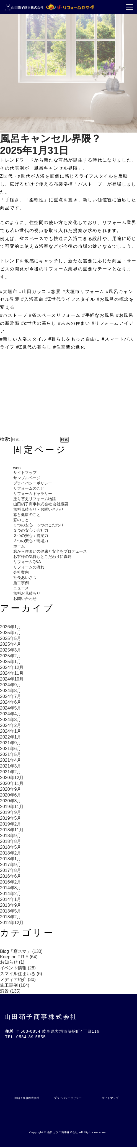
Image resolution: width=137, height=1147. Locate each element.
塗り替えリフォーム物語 (34, 499)
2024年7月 (10, 696)
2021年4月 (10, 760)
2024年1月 (10, 731)
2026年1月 (10, 626)
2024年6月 (10, 702)
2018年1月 (10, 858)
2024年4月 (10, 713)
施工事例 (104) (14, 985)
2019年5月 (10, 818)
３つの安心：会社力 (30, 530)
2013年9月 (10, 905)
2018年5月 (10, 847)
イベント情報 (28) (18, 968)
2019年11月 (12, 806)
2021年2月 (10, 771)
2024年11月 (12, 673)
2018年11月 (12, 829)
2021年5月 (10, 754)
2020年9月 (10, 789)
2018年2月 (10, 853)
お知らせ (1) (12, 962)
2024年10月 (12, 679)
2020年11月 (12, 783)
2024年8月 (10, 690)
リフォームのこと (28, 488)
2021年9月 (10, 742)
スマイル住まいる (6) (21, 973)
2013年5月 (10, 911)
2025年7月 (10, 632)
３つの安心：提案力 (30, 535)
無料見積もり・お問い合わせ (38, 509)
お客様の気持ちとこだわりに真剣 (42, 556)
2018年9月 (10, 835)
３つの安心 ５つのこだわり (38, 525)
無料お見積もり (26, 593)
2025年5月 (10, 638)
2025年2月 (10, 655)
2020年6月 (10, 795)
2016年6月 (10, 876)
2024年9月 (10, 684)
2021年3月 (10, 766)
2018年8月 (10, 841)
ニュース (21, 588)
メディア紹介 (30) (18, 979)
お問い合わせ (25, 598)
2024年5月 (10, 708)
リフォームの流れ (28, 567)
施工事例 (21, 583)
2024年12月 (12, 667)
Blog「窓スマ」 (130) (21, 951)
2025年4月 (10, 644)
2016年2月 (10, 882)
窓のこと (21, 520)
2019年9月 (10, 812)
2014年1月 (10, 899)
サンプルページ (26, 478)
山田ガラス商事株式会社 (62, 1132)
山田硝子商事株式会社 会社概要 (41, 504)
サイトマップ (25, 472)
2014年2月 (10, 893)
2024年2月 (10, 725)
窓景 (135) (10, 991)
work (17, 468)
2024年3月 (10, 719)
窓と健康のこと (26, 514)
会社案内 (21, 572)
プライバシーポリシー (32, 483)
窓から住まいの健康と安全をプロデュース (50, 551)
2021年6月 (10, 748)
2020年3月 (10, 800)
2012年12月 (12, 922)
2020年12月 (12, 777)
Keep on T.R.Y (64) (19, 956)
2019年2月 (10, 824)
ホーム (19, 546)
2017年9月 (10, 864)
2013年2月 (10, 916)
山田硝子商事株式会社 (41, 1016)
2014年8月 (10, 887)
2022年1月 (10, 737)
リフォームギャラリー (32, 493)
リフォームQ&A (27, 562)
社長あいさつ (25, 577)
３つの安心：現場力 (30, 541)
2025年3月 (10, 650)
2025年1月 (10, 661)
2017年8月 (10, 870)
